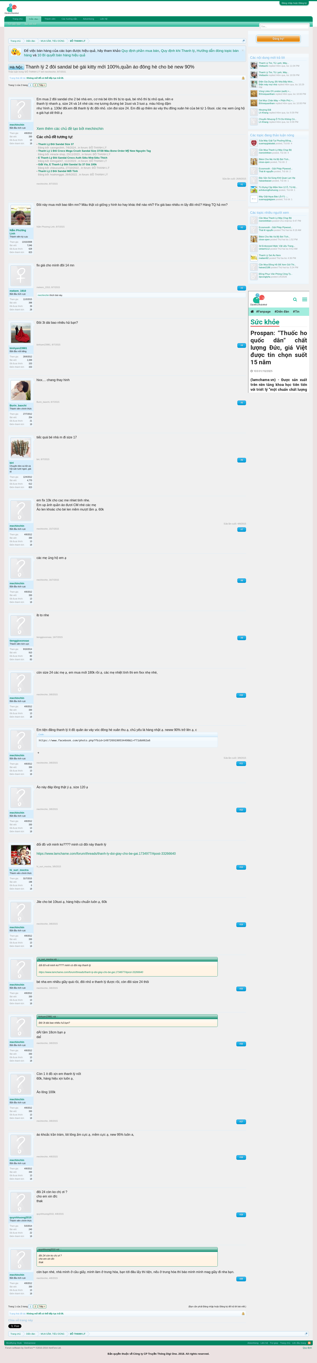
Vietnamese (30, 1343)
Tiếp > (42, 85)
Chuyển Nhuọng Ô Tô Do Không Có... (277, 119)
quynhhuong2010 (21, 1217)
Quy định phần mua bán (140, 51)
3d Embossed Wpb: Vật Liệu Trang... (277, 246)
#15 (241, 989)
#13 (241, 867)
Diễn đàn (33, 19)
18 (31, 143)
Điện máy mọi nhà (268, 84)
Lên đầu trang (299, 1343)
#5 (242, 403)
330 (30, 137)
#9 (242, 638)
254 (30, 417)
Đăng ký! (278, 39)
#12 (241, 810)
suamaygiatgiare (267, 199)
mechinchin (50, 71)
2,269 (29, 360)
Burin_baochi (18, 405)
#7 (242, 529)
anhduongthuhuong (268, 190)
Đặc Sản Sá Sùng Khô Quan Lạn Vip (277, 178)
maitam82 (263, 258)
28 (31, 310)
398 (30, 303)
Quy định (307, 1348)
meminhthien (265, 153)
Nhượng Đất (265, 110)
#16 (241, 1044)
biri (12, 462)
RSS (309, 1343)
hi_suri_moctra (19, 870)
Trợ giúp (274, 1343)
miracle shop (57, 154)
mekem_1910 (18, 290)
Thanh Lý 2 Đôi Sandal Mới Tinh (58, 171)
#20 (241, 1279)
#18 (241, 1157)
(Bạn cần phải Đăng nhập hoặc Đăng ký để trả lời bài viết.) (217, 1306)
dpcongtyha (264, 277)
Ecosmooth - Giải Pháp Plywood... (276, 168)
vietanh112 (264, 249)
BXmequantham (267, 94)
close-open (264, 162)
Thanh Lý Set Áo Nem (270, 255)
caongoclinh (57, 147)
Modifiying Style (14, 1343)
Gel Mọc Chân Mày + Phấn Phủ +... (276, 100)
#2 (242, 227)
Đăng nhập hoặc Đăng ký (294, 3)
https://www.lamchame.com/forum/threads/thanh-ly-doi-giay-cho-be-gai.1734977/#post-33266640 (106, 853)
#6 (242, 460)
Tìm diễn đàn (14, 24)
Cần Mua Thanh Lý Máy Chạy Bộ (275, 150)
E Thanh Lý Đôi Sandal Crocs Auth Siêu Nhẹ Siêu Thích (72, 157)
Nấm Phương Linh (18, 232)
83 (31, 659)
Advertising (88, 19)
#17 (241, 1122)
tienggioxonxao (19, 640)
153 (30, 367)
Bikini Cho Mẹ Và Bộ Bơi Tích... (274, 159)
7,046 (29, 245)
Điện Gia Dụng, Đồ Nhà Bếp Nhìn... (276, 81)
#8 (242, 580)
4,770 (29, 480)
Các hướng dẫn (69, 19)
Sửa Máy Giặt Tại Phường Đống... (276, 140)
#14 (241, 924)
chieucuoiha (57, 167)
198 (30, 882)
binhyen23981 (18, 348)
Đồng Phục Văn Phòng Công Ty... (275, 274)
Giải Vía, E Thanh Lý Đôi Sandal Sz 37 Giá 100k (67, 164)
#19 (241, 1214)
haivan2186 (264, 267)
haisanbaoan (265, 180)
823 (30, 252)
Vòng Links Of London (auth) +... (275, 91)
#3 (242, 288)
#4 (242, 345)
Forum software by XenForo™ (33, 1348)
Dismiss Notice (242, 50)
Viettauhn (263, 66)
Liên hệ (103, 19)
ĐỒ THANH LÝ (32, 71)
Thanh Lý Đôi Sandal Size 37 (56, 144)
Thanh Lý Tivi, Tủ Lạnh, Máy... (274, 63)
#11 (241, 763)
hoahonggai (57, 174)
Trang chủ (18, 19)
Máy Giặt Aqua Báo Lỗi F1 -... (273, 196)
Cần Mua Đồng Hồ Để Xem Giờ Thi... (277, 264)
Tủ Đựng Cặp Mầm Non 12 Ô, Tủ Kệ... (278, 187)
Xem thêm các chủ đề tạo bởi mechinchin (70, 129)
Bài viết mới (31, 24)
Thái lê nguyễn (266, 171)
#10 (241, 695)
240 (30, 1229)
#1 (242, 184)
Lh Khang (263, 112)
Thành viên (49, 19)
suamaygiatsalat (267, 143)
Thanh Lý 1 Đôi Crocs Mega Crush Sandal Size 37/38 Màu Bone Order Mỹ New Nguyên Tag (94, 150)
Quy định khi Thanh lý (178, 51)
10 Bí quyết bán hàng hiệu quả (61, 55)
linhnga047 (56, 160)
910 (30, 653)
